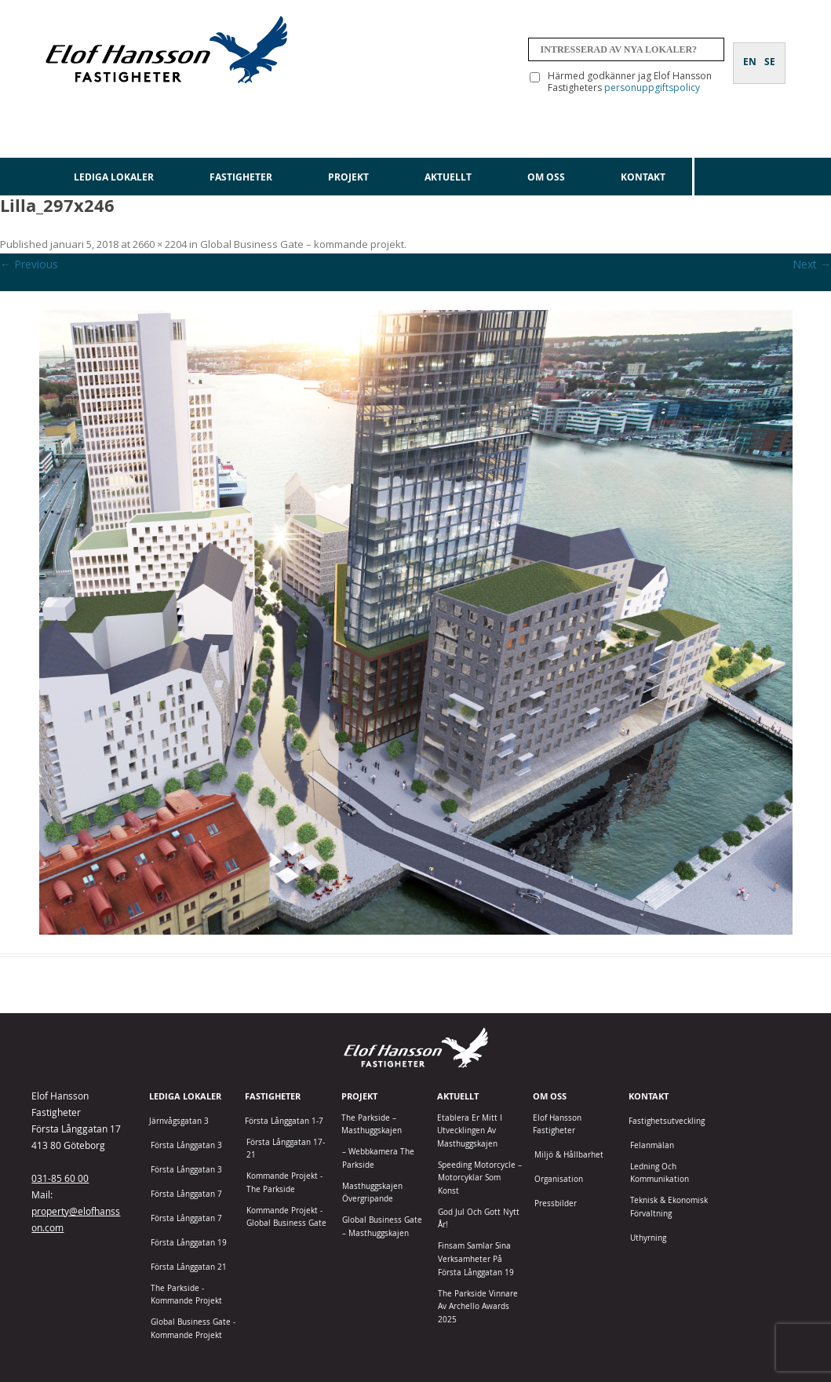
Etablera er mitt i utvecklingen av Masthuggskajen (469, 1131)
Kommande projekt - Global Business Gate (286, 1217)
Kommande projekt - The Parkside (284, 1182)
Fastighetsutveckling (667, 1121)
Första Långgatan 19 (189, 1243)
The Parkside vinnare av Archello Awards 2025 (478, 1307)
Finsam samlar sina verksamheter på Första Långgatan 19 (476, 1259)
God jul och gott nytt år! (478, 1219)
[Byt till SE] (769, 53)
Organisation (558, 1179)
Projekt (348, 177)
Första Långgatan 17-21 (285, 1149)
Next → (812, 264)
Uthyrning (648, 1238)
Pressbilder (555, 1203)
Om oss (546, 177)
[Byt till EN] (749, 53)
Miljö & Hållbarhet (568, 1155)
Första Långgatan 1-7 (284, 1121)
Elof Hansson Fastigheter (557, 1124)
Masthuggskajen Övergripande (372, 1193)
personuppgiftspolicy (652, 87)
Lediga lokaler (114, 177)
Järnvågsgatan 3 (179, 1121)
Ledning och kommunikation (659, 1173)
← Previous (29, 264)
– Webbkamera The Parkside (378, 1158)
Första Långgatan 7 (186, 1194)
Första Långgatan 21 (189, 1267)
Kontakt (643, 177)
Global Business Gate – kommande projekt (302, 244)
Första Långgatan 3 (186, 1145)
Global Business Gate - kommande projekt (193, 1328)
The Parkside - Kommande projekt (186, 1295)
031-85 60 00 (60, 1178)
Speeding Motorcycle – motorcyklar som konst (480, 1178)
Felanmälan (652, 1145)
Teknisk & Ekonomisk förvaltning (669, 1207)
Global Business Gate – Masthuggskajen (382, 1226)
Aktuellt (448, 177)
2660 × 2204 (160, 244)
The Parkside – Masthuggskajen (371, 1124)
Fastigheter (241, 177)
